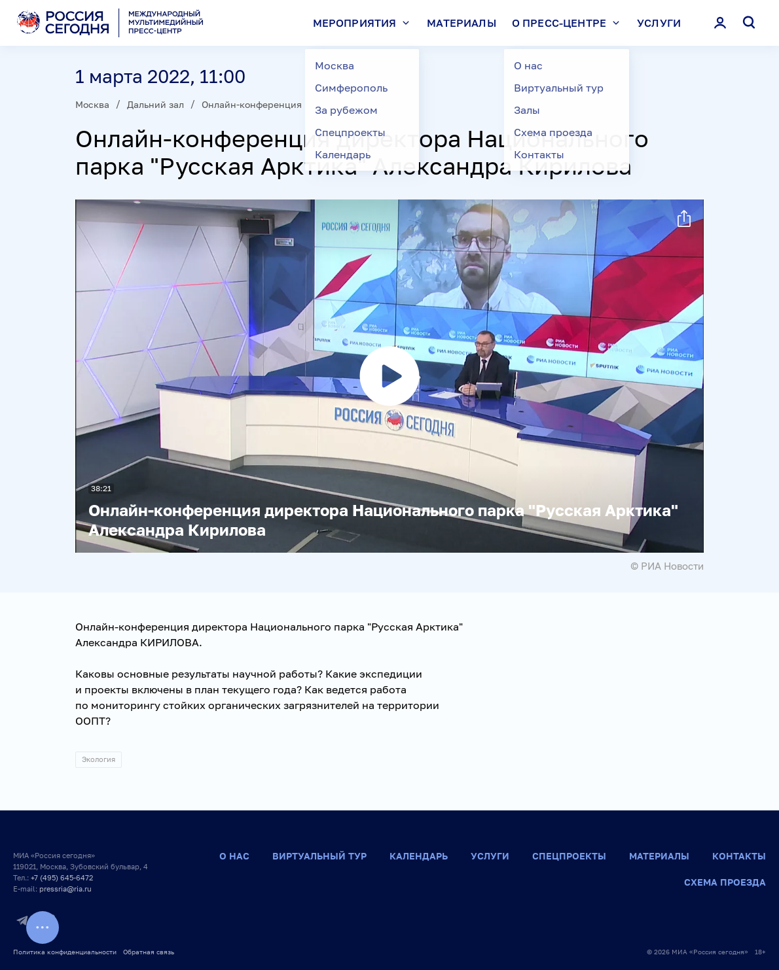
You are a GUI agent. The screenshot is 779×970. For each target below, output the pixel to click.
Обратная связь (148, 952)
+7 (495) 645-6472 (62, 877)
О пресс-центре (569, 23)
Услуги (659, 22)
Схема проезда (725, 882)
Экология (98, 759)
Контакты (739, 855)
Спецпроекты (569, 855)
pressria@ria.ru (65, 888)
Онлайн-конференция (252, 104)
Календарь (419, 855)
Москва (92, 104)
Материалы (461, 22)
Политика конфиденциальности (65, 952)
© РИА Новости (667, 566)
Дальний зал (155, 104)
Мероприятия (364, 23)
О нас (234, 855)
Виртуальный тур (319, 855)
